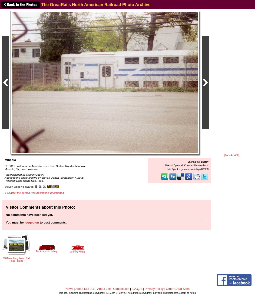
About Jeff (104, 289)
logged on (32, 222)
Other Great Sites (177, 289)
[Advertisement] (231, 82)
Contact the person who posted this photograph (35, 192)
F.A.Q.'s (137, 289)
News (69, 289)
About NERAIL (85, 289)
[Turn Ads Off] (231, 155)
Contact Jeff (121, 289)
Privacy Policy (154, 289)
